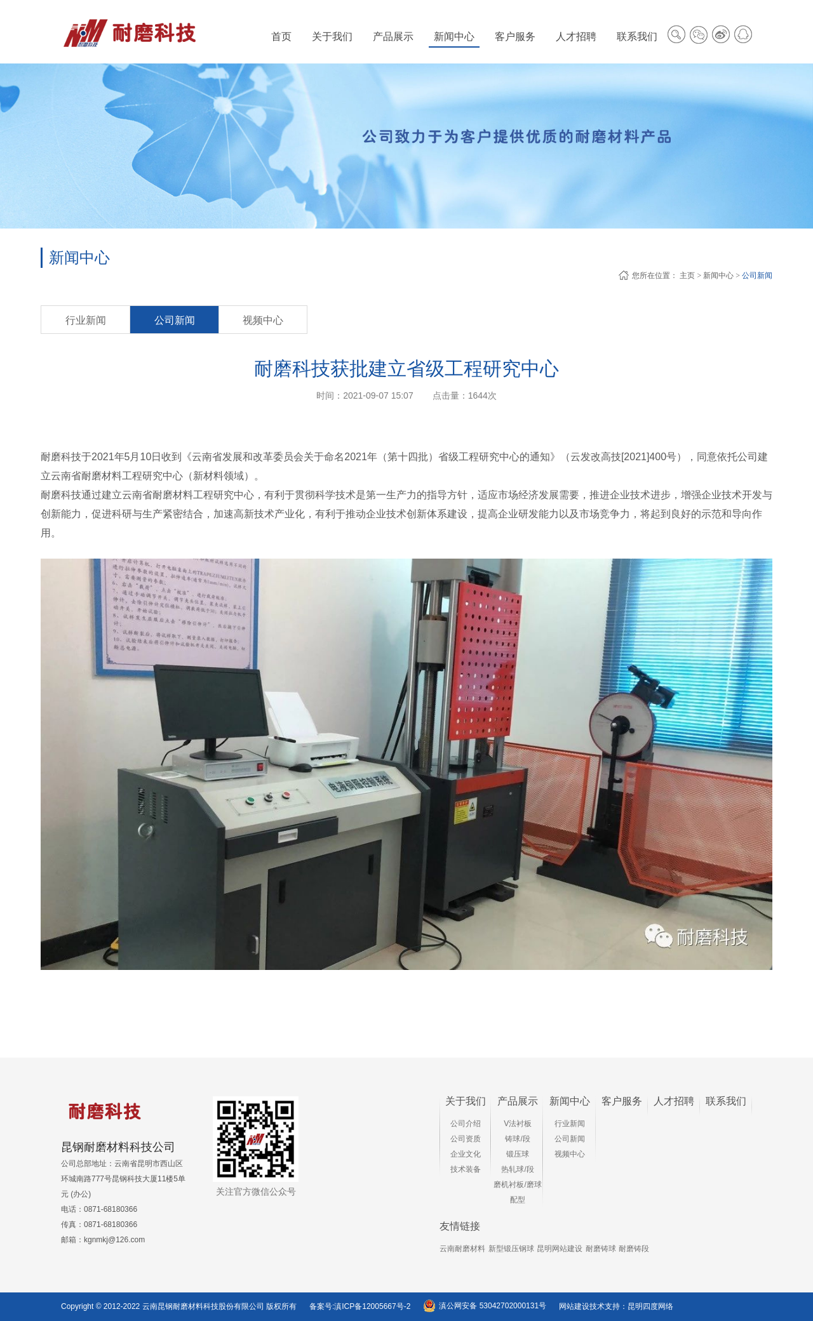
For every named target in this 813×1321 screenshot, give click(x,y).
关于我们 (465, 1101)
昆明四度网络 (650, 1306)
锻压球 (517, 1154)
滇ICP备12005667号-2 (372, 1306)
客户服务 (621, 1101)
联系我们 (726, 1101)
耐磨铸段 (634, 1248)
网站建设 (574, 1306)
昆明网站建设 (559, 1248)
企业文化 (465, 1154)
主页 (687, 275)
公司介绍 (465, 1123)
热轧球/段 (517, 1169)
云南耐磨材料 (462, 1248)
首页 (281, 36)
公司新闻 (757, 275)
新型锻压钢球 (511, 1248)
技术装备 (465, 1169)
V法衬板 (518, 1123)
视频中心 (263, 320)
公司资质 (465, 1138)
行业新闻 (85, 320)
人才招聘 (674, 1101)
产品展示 (517, 1101)
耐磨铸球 (601, 1248)
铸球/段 (517, 1138)
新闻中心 (718, 275)
